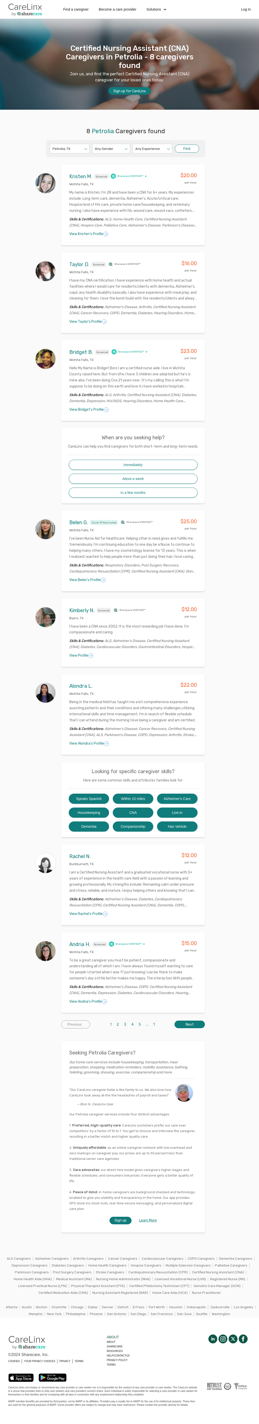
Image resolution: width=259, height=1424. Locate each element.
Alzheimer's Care (177, 799)
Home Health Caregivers (107, 1265)
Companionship (133, 826)
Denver (107, 1307)
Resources (115, 1351)
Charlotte (59, 1307)
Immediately (132, 465)
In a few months (133, 493)
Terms (111, 1364)
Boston (41, 1307)
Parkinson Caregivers (32, 1272)
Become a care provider (117, 9)
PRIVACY (64, 1361)
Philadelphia (75, 1314)
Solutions (156, 9)
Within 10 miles (133, 799)
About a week (133, 479)
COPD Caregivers (201, 1258)
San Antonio (116, 1314)
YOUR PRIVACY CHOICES (39, 1361)
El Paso (138, 1307)
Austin (27, 1307)
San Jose (184, 1314)
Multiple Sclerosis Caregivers (188, 1265)
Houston (176, 1307)
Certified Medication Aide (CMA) (63, 1293)
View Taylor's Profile (88, 321)
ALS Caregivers (19, 1258)
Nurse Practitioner (206, 1293)
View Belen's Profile (87, 580)
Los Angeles (243, 1307)
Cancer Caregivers (122, 1258)
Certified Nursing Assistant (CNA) (218, 1272)
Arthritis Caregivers (88, 1258)
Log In (246, 9)
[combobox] (95, 149)
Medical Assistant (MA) (74, 1279)
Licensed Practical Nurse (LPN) (42, 1286)
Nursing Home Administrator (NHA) (123, 1279)
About (111, 1342)
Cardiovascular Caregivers (162, 1258)
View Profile (81, 655)
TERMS (79, 1361)
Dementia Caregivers (235, 1258)
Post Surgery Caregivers (72, 1272)
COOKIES (14, 1361)
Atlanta (11, 1307)
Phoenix (96, 1314)
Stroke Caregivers (110, 1272)
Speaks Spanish (89, 799)
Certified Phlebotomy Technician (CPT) (159, 1286)
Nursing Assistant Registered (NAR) (120, 1293)
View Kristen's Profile (88, 234)
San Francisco (162, 1314)
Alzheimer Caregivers (52, 1258)
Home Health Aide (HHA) (33, 1279)
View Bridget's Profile (89, 409)
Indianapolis (196, 1307)
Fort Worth (157, 1307)
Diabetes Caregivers (68, 1265)
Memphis (36, 1314)
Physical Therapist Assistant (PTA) (98, 1286)
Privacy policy (117, 1360)
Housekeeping (89, 813)
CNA (133, 813)
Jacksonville (220, 1307)
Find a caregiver (76, 9)
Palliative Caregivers (231, 1265)
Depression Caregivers (30, 1265)
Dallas (93, 1307)
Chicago (77, 1307)
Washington (221, 1314)
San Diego (138, 1314)
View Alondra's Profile (89, 743)
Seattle (201, 1314)
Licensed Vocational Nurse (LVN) (180, 1279)
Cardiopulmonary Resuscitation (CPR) (158, 1272)
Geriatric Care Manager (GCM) (217, 1286)
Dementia (88, 826)
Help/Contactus (118, 1355)
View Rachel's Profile (88, 913)
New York (54, 1314)
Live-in (177, 813)
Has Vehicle (177, 826)
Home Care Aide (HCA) (170, 1293)
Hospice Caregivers (146, 1265)
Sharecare (114, 1346)
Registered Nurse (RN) (227, 1279)
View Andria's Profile (88, 1001)
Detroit (123, 1307)
